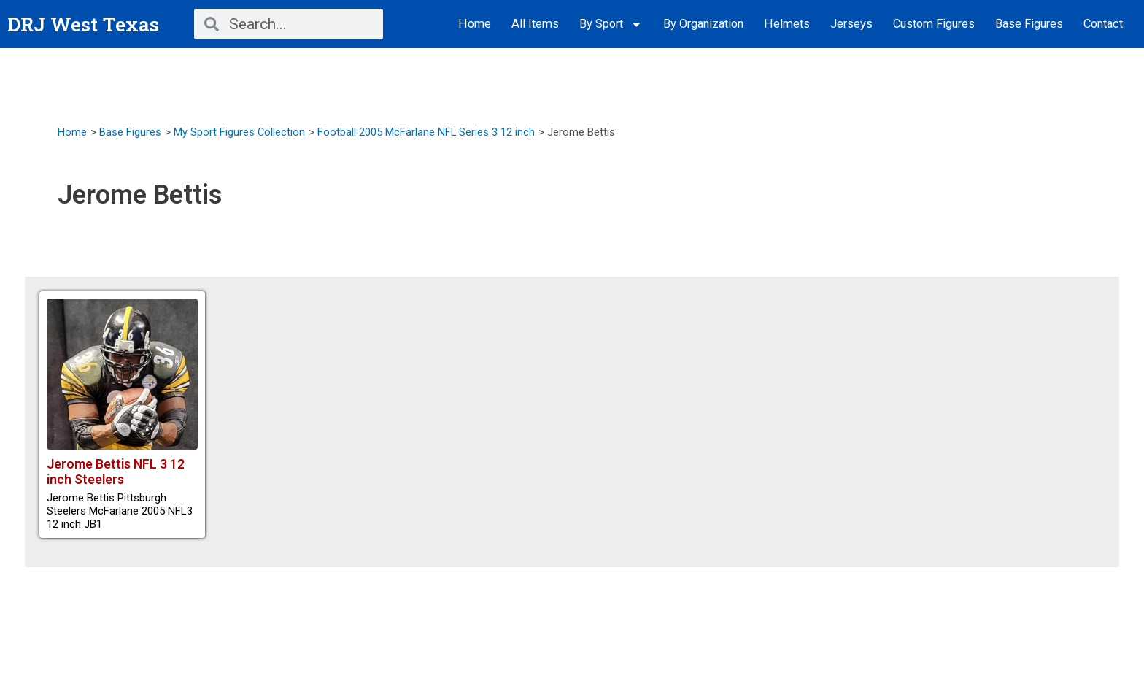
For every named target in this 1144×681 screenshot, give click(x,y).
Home (474, 24)
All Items (535, 24)
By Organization (703, 24)
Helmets (787, 24)
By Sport (611, 24)
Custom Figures (934, 24)
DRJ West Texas (86, 23)
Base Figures (1029, 24)
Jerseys (851, 24)
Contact (1103, 24)
